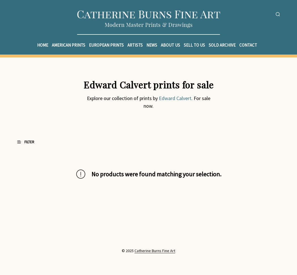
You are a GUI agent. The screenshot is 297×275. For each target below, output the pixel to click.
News (151, 45)
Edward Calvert (175, 98)
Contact (248, 45)
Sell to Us (194, 45)
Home (42, 45)
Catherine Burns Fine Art (154, 251)
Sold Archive (222, 45)
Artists (135, 45)
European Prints (106, 45)
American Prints (68, 45)
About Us (170, 45)
